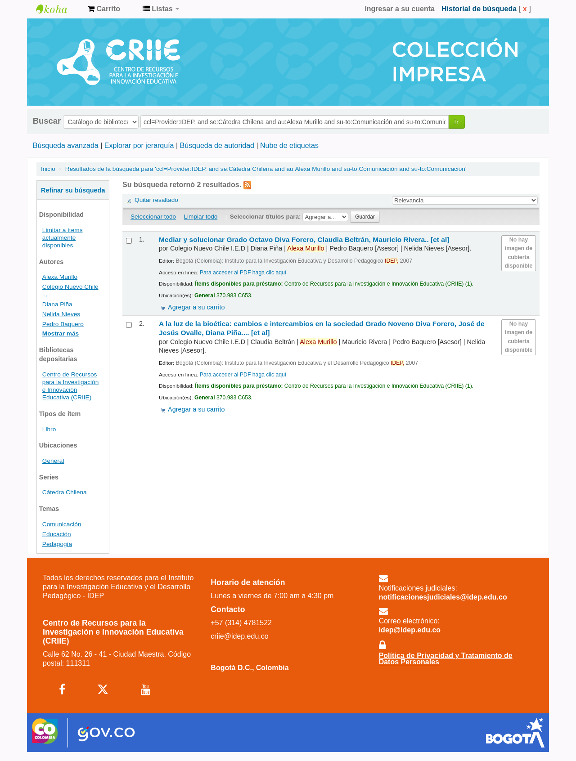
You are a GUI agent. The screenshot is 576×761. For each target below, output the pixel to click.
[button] (104, 9)
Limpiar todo (201, 216)
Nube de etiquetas (289, 145)
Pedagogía (57, 544)
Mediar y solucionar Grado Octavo (304, 239)
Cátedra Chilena (64, 492)
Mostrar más (60, 333)
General (53, 460)
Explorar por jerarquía (139, 145)
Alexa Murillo (59, 276)
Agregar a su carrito (196, 307)
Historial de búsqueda (479, 9)
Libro (49, 429)
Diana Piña (57, 304)
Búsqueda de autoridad (217, 145)
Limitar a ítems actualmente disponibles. (62, 238)
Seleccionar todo (153, 216)
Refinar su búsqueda (73, 190)
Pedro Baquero (63, 324)
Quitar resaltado (156, 200)
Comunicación (61, 524)
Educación (56, 534)
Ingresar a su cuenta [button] (399, 9)
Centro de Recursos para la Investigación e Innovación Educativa (58, 9)
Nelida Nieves (61, 314)
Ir (456, 121)
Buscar (47, 120)
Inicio (48, 169)
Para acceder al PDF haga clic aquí (243, 272)
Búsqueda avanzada (66, 145)
